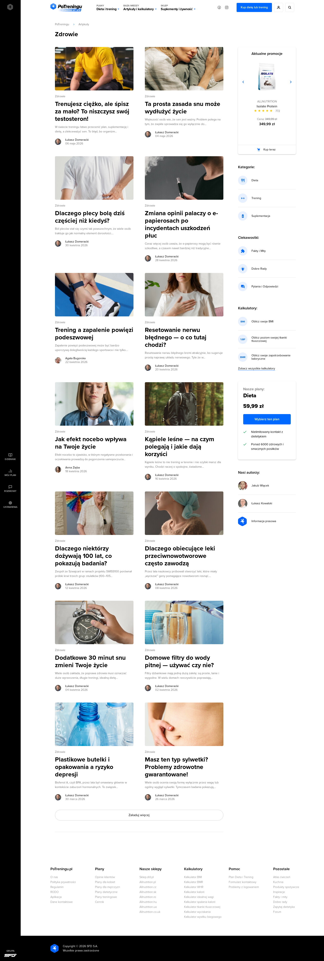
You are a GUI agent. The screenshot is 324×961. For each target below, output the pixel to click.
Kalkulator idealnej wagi (199, 897)
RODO (54, 892)
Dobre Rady (259, 268)
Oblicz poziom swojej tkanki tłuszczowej (269, 339)
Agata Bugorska (75, 358)
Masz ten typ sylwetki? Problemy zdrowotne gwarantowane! (176, 767)
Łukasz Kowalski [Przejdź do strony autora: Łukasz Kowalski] (261, 503)
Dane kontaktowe (61, 902)
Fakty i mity (280, 897)
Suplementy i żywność (177, 7)
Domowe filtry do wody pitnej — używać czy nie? (179, 661)
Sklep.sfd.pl (146, 877)
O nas (54, 877)
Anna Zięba (72, 467)
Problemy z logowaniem (244, 887)
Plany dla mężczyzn (107, 887)
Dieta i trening (106, 7)
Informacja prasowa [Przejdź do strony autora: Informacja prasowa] (263, 521)
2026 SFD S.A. (88, 946)
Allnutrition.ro (147, 897)
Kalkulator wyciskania (197, 912)
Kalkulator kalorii (194, 892)
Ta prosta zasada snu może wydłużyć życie (182, 107)
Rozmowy (10, 491)
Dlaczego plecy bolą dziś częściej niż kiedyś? (90, 217)
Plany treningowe (106, 897)
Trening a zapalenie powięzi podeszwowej (94, 333)
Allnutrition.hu (148, 902)
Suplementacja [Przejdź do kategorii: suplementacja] (260, 216)
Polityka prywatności (63, 882)
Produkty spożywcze (286, 887)
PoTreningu (62, 24)
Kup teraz (269, 149)
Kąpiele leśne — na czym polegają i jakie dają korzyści (179, 447)
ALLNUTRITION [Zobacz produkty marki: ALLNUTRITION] (267, 101)
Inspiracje (279, 892)
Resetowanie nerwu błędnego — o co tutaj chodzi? (175, 337)
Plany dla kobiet (105, 882)
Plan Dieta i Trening (241, 877)
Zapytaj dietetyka (284, 907)
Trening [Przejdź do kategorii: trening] (256, 198)
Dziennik (10, 459)
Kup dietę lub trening (254, 7)
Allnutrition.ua (148, 907)
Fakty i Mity (258, 251)
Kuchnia (278, 882)
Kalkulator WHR (193, 887)
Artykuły (84, 24)
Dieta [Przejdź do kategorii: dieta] (254, 180)
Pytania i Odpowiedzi (264, 286)
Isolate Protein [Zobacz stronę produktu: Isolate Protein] (267, 106)
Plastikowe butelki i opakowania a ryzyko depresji (84, 767)
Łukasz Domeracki (77, 140)
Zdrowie (60, 96)
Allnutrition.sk (147, 892)
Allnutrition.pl (147, 882)
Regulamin (57, 887)
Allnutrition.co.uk (149, 912)
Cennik (99, 902)
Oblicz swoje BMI (262, 321)
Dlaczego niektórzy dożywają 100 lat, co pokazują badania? (83, 556)
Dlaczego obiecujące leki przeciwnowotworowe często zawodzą (180, 556)
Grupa (10, 950)
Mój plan (10, 475)
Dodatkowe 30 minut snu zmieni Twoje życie (90, 661)
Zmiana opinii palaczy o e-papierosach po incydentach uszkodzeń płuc (181, 224)
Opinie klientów (105, 877)
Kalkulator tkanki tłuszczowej (202, 907)
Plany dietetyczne (106, 892)
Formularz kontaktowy (242, 882)
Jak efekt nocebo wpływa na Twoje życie (90, 443)
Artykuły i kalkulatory (138, 7)
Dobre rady (280, 902)
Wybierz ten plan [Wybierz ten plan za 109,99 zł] (267, 419)
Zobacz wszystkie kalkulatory (256, 368)
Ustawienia (10, 507)
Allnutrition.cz (147, 887)
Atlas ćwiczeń (281, 877)
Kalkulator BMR (193, 882)
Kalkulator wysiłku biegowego (203, 917)
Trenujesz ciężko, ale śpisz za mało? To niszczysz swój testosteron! (92, 111)
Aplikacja (56, 897)
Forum (277, 912)
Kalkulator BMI (193, 877)
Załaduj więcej (139, 815)
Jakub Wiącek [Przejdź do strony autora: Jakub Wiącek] (260, 485)
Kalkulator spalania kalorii (199, 902)
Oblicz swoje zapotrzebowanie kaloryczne (271, 357)
